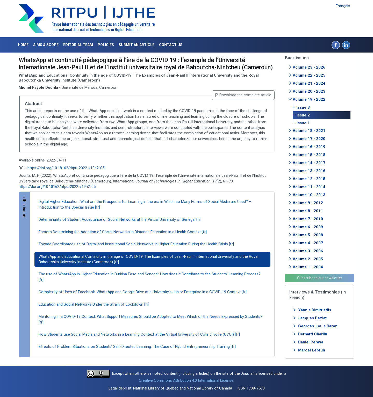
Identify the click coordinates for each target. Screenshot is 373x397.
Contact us (170, 45)
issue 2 (303, 115)
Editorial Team (78, 45)
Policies (106, 45)
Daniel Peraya (310, 342)
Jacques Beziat (312, 318)
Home (23, 45)
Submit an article (136, 45)
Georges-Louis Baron (318, 326)
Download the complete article (243, 95)
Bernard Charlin (312, 334)
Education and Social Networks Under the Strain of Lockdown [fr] (94, 304)
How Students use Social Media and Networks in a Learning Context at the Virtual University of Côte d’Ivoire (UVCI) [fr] (139, 334)
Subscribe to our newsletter (319, 278)
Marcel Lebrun (311, 350)
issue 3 (303, 107)
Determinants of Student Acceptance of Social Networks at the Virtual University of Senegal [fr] (120, 219)
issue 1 (303, 123)
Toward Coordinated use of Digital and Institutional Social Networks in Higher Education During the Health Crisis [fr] (136, 244)
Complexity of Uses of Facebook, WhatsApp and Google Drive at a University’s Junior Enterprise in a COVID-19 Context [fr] (143, 292)
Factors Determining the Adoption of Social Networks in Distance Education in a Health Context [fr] (123, 232)
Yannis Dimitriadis (314, 310)
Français (343, 6)
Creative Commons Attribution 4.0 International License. (186, 380)
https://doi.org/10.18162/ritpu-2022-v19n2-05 (65, 168)
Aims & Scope (46, 45)
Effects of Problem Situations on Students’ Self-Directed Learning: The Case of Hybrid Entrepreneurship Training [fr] (137, 346)
